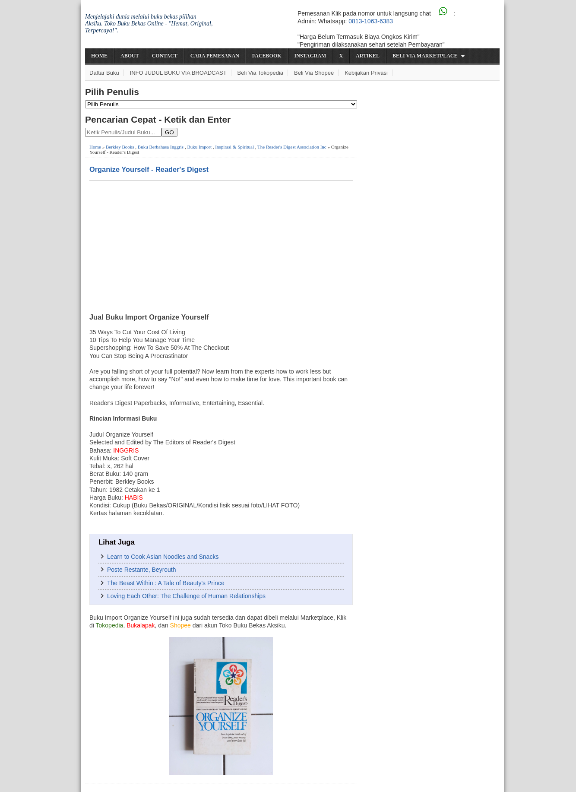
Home (99, 56)
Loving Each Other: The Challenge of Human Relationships (186, 595)
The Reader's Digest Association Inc (291, 146)
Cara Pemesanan (214, 56)
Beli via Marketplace (424, 56)
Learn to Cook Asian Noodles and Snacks (162, 556)
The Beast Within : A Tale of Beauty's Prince (166, 583)
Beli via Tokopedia (260, 73)
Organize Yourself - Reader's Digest (149, 169)
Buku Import (199, 146)
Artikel (368, 56)
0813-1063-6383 (370, 21)
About (129, 56)
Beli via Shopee (314, 73)
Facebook (267, 56)
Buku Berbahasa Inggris (161, 146)
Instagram (310, 56)
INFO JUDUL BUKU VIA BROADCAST (178, 73)
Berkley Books (120, 146)
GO (169, 132)
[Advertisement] (221, 245)
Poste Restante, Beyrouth (141, 569)
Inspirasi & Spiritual (234, 146)
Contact (164, 56)
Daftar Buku (104, 73)
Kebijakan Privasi (366, 73)
